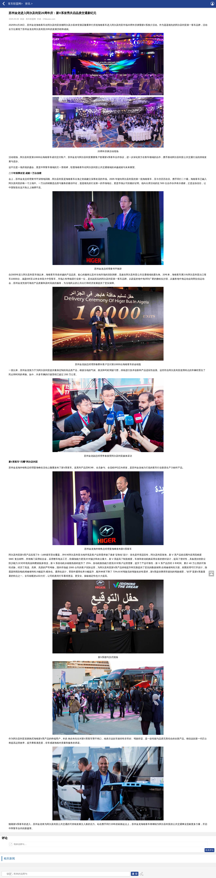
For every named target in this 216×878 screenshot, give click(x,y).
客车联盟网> (15, 3)
